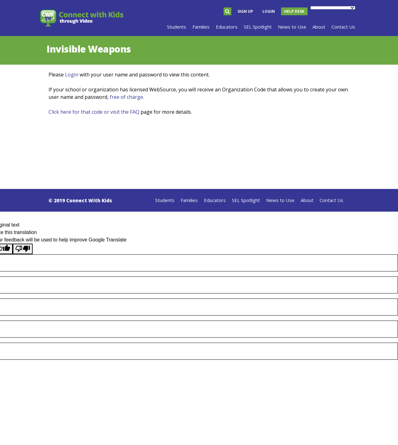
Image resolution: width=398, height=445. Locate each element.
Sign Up (245, 11)
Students (164, 200)
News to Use (280, 200)
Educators (215, 200)
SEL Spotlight (246, 200)
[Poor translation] (23, 249)
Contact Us (331, 200)
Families (189, 200)
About (307, 200)
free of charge (126, 97)
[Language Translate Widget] (333, 7)
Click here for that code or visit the (89, 111)
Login (268, 11)
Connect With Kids (89, 200)
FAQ (134, 111)
